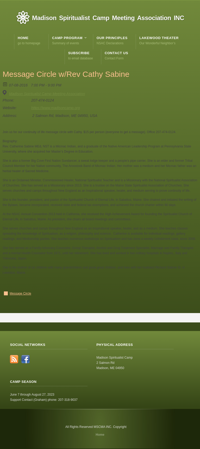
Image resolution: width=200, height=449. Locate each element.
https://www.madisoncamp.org (55, 108)
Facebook (25, 359)
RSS (14, 359)
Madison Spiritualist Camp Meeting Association (47, 94)
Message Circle (20, 293)
